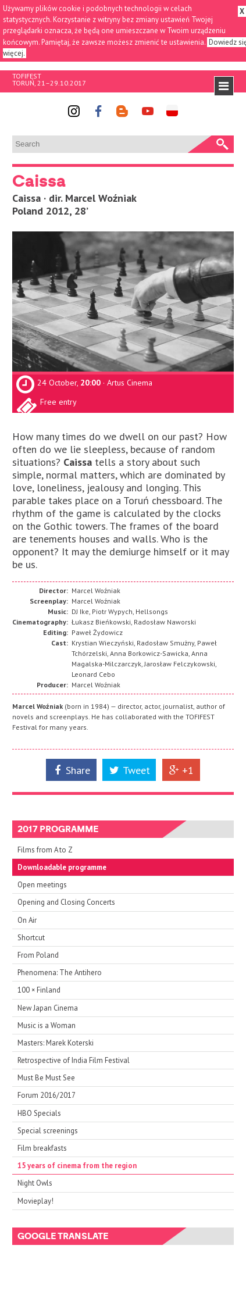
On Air (27, 920)
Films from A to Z (45, 850)
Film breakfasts (42, 1148)
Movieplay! (35, 1201)
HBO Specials (39, 1113)
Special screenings (47, 1131)
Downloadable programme (61, 867)
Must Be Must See (46, 1078)
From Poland (38, 955)
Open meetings (42, 885)
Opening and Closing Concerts (66, 902)
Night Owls (34, 1183)
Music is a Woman (46, 1025)
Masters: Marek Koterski (55, 1043)
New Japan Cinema (47, 1008)
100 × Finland (38, 990)
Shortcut (31, 938)
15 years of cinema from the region (77, 1166)
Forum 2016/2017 (46, 1095)
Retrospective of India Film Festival (73, 1060)
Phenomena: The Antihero (59, 972)
